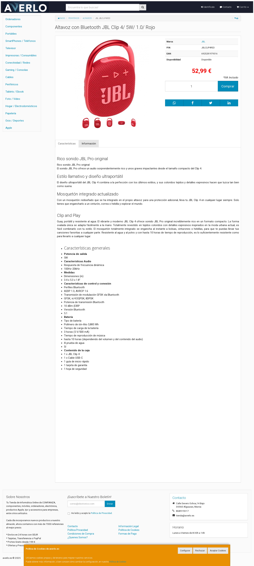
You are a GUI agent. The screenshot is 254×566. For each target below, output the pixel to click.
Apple (8, 127)
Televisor (10, 48)
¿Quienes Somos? (78, 537)
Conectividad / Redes (17, 62)
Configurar (185, 550)
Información (89, 143)
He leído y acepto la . (91, 513)
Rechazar (200, 550)
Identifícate (207, 7)
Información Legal (129, 526)
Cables (9, 77)
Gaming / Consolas (16, 70)
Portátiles (11, 33)
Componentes (13, 26)
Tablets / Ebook (14, 91)
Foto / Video (12, 98)
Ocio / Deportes (14, 120)
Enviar (110, 504)
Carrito (243, 7)
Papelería (10, 113)
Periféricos (11, 84)
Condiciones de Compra (81, 533)
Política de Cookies (117, 562)
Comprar (227, 86)
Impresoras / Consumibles (21, 55)
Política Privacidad (78, 530)
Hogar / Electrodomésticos (21, 106)
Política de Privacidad (101, 513)
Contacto (225, 7)
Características (67, 143)
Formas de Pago (128, 533)
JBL (203, 41)
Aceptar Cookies (218, 550)
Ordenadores (12, 19)
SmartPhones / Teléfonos (20, 41)
